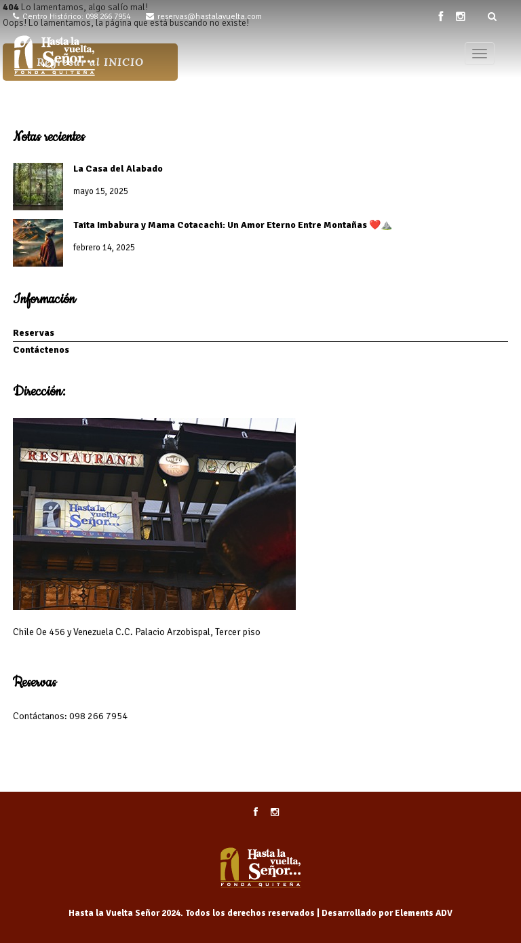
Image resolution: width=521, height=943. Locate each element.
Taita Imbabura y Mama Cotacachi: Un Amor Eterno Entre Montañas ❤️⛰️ (232, 225)
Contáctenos (41, 349)
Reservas (33, 333)
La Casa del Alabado (118, 168)
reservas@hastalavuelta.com (209, 17)
